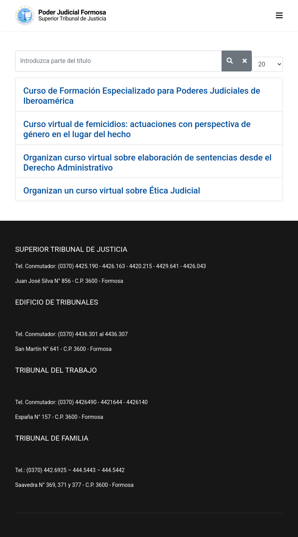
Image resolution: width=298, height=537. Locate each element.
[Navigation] (279, 15)
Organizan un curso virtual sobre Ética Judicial (111, 190)
